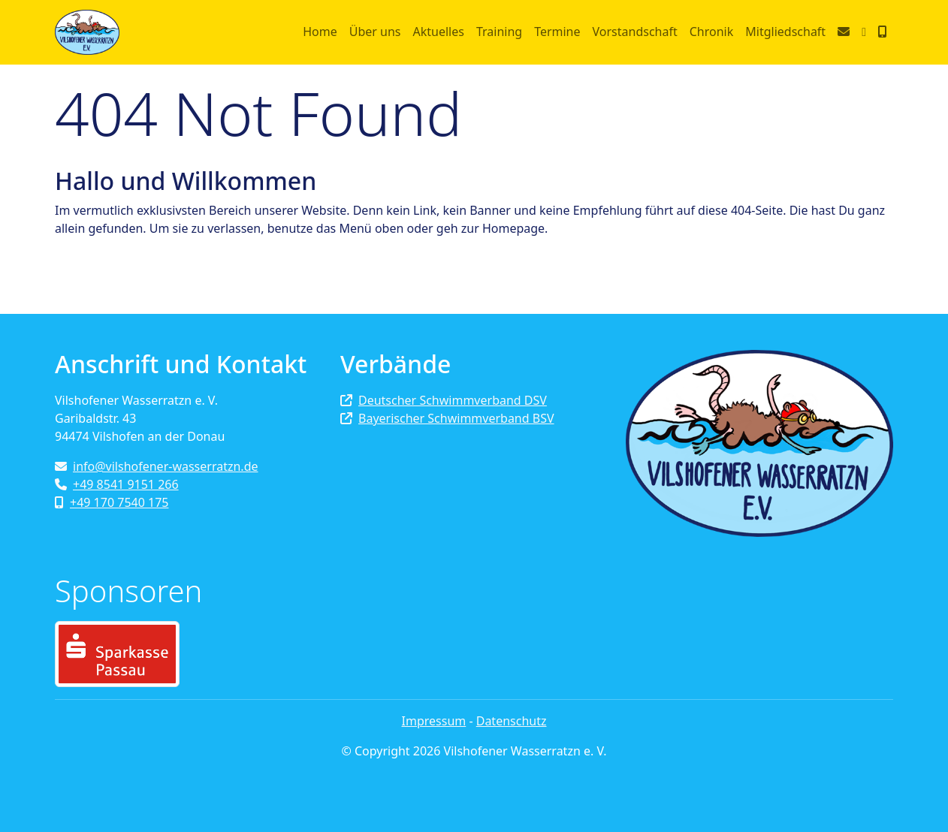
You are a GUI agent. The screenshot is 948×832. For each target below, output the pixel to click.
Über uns (375, 31)
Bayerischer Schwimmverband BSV (447, 418)
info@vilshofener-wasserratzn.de (156, 466)
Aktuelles (437, 31)
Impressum (434, 721)
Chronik (712, 31)
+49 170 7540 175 (111, 502)
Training (499, 31)
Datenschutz (511, 721)
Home (320, 31)
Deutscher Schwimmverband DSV (443, 400)
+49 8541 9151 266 (117, 484)
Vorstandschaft (635, 31)
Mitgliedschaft (785, 31)
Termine (557, 31)
